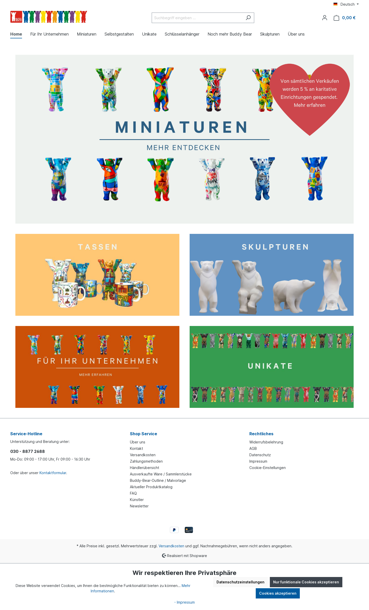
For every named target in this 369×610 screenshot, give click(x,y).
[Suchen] (248, 18)
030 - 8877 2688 (27, 451)
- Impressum (184, 602)
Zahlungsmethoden (146, 461)
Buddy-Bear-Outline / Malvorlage (158, 480)
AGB (253, 448)
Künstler (137, 499)
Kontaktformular (52, 473)
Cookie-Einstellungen (267, 467)
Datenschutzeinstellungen (240, 582)
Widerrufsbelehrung (266, 442)
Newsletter (139, 506)
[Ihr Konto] (325, 18)
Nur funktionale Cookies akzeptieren (306, 582)
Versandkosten (143, 455)
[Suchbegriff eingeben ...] (197, 18)
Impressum (258, 461)
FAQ (133, 493)
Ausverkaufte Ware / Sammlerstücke (161, 474)
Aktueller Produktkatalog (151, 487)
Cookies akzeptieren (277, 593)
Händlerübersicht (144, 467)
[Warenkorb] (345, 18)
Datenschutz (260, 455)
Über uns (137, 442)
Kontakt (136, 448)
